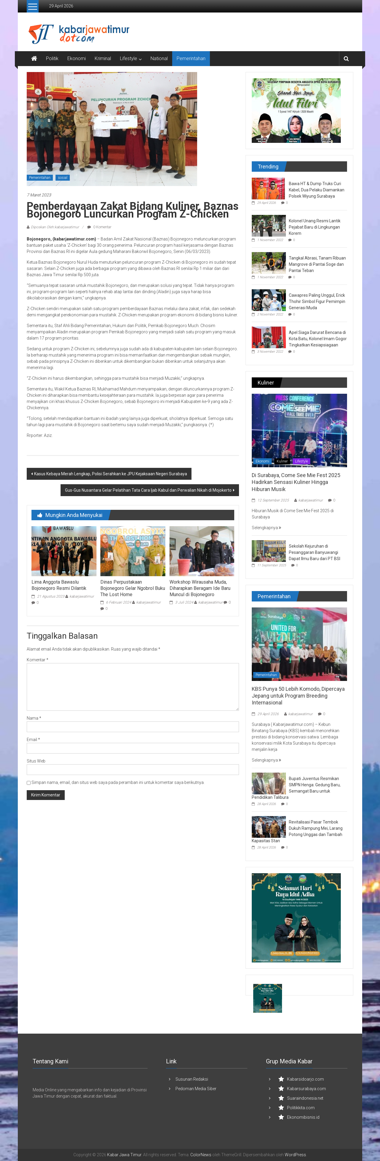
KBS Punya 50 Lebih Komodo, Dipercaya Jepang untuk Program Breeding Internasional (298, 696)
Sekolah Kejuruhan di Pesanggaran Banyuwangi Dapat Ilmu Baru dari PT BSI (314, 552)
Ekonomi (76, 58)
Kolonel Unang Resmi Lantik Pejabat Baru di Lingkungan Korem (315, 227)
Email (33, 739)
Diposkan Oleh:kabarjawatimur (55, 227)
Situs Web (36, 761)
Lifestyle (128, 58)
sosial (62, 178)
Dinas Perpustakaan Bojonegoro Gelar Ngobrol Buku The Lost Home (132, 588)
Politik (52, 58)
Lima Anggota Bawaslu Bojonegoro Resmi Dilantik (58, 585)
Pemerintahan (191, 58)
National (159, 58)
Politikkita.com (301, 1107)
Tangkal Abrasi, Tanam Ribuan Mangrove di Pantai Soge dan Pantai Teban (317, 264)
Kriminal (103, 58)
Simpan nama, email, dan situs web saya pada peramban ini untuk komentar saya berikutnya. (118, 782)
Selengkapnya (266, 527)
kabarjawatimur (81, 596)
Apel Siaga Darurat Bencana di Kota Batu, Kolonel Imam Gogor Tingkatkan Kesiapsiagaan (318, 338)
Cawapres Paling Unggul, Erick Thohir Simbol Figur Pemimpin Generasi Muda (317, 301)
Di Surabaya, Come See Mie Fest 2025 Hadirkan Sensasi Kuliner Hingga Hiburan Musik (296, 482)
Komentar (37, 659)
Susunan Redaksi (191, 1079)
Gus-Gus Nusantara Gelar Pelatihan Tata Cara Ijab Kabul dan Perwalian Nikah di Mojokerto (148, 490)
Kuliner (282, 461)
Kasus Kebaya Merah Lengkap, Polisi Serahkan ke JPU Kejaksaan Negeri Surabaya (110, 473)
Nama (34, 718)
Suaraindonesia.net (305, 1098)
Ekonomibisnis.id (303, 1117)
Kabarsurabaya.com (306, 1088)
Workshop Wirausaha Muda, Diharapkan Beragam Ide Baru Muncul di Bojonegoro (200, 588)
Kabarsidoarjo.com (305, 1079)
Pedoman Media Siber (195, 1088)
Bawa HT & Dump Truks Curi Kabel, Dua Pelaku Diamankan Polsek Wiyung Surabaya (316, 190)
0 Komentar (99, 227)
